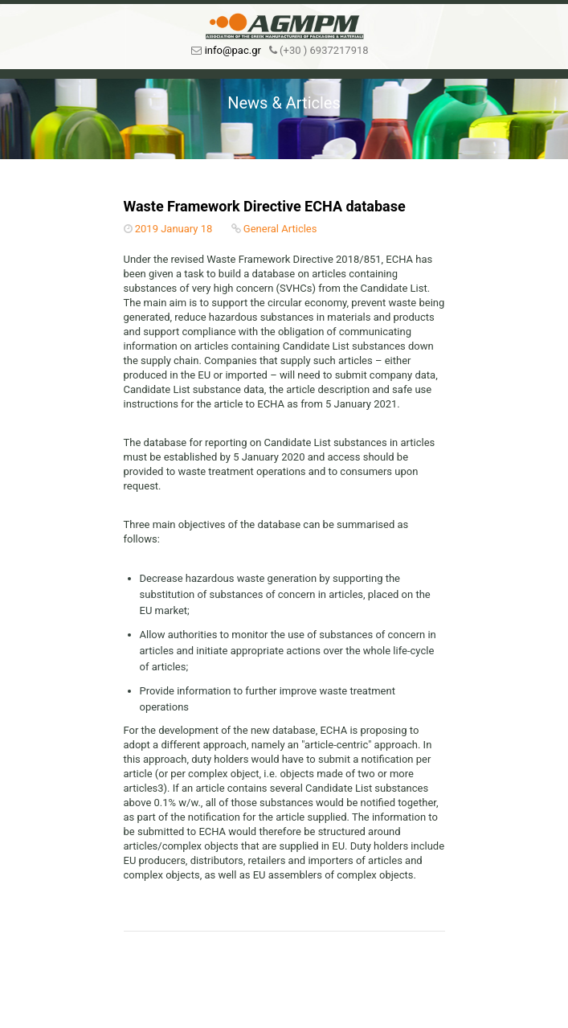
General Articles (280, 229)
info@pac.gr (233, 50)
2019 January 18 (174, 229)
